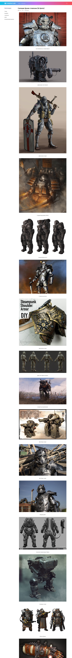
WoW (6, 17)
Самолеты (7, 15)
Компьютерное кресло (9, 19)
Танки (6, 11)
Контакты (23, 3)
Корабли (6, 13)
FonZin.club (11, 3)
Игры (19, 3)
